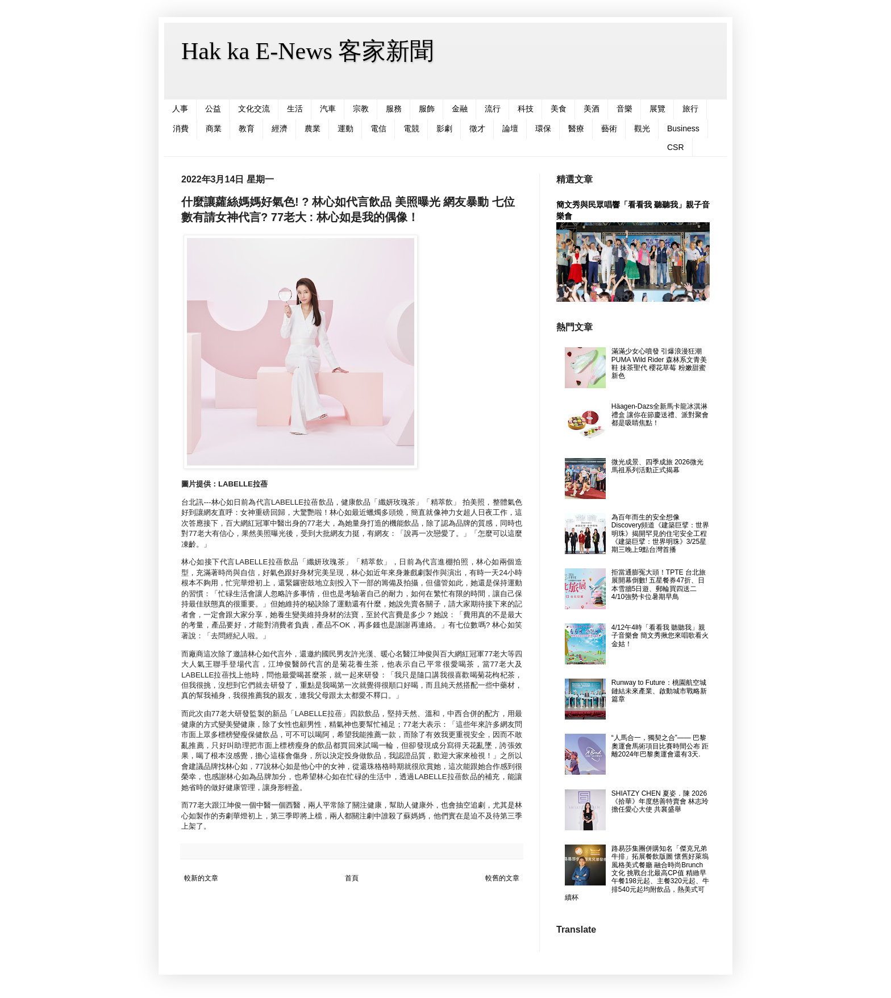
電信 (378, 128)
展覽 (657, 108)
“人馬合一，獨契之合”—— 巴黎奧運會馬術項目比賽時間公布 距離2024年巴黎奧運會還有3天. (660, 746)
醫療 (576, 128)
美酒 (591, 108)
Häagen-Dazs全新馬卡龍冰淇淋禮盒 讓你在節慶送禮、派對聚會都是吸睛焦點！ (660, 414)
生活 (295, 108)
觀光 (642, 128)
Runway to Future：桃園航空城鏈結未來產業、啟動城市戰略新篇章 (659, 691)
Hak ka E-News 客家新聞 (307, 51)
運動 (345, 128)
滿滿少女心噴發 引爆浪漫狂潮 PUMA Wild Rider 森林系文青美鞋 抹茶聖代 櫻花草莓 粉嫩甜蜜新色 (659, 363)
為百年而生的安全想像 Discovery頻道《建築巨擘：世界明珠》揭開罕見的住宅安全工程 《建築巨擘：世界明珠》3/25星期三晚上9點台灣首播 (660, 533)
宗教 (361, 108)
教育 (247, 128)
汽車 (328, 108)
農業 (312, 128)
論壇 (510, 128)
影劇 (444, 128)
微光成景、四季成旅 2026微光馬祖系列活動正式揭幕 (657, 466)
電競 (411, 128)
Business (683, 128)
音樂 (624, 108)
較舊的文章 (502, 878)
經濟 (280, 128)
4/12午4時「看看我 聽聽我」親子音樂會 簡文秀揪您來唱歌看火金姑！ (660, 635)
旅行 (690, 108)
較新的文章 (201, 878)
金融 (460, 108)
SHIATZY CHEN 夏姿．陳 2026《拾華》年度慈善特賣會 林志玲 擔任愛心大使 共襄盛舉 (660, 801)
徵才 (477, 128)
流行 (493, 108)
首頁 (352, 878)
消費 (181, 128)
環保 (543, 128)
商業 (214, 128)
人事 (180, 108)
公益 (213, 108)
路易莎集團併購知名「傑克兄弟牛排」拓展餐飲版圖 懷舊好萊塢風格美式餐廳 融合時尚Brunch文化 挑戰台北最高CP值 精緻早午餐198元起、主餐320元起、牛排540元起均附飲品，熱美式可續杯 (637, 873)
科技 (526, 108)
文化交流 (254, 108)
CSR (675, 147)
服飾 (427, 108)
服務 (394, 108)
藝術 (609, 128)
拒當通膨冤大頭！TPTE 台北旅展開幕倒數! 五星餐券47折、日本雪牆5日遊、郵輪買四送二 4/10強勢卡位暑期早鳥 (658, 584)
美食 (559, 108)
